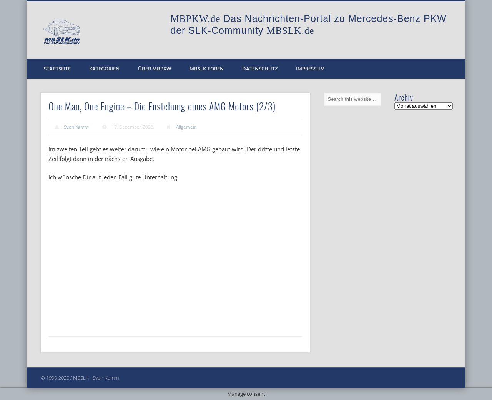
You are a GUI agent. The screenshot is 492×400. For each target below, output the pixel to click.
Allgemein (186, 127)
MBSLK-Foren (206, 68)
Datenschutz (260, 68)
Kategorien (104, 68)
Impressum (310, 68)
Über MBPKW (154, 68)
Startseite (57, 68)
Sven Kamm (76, 127)
